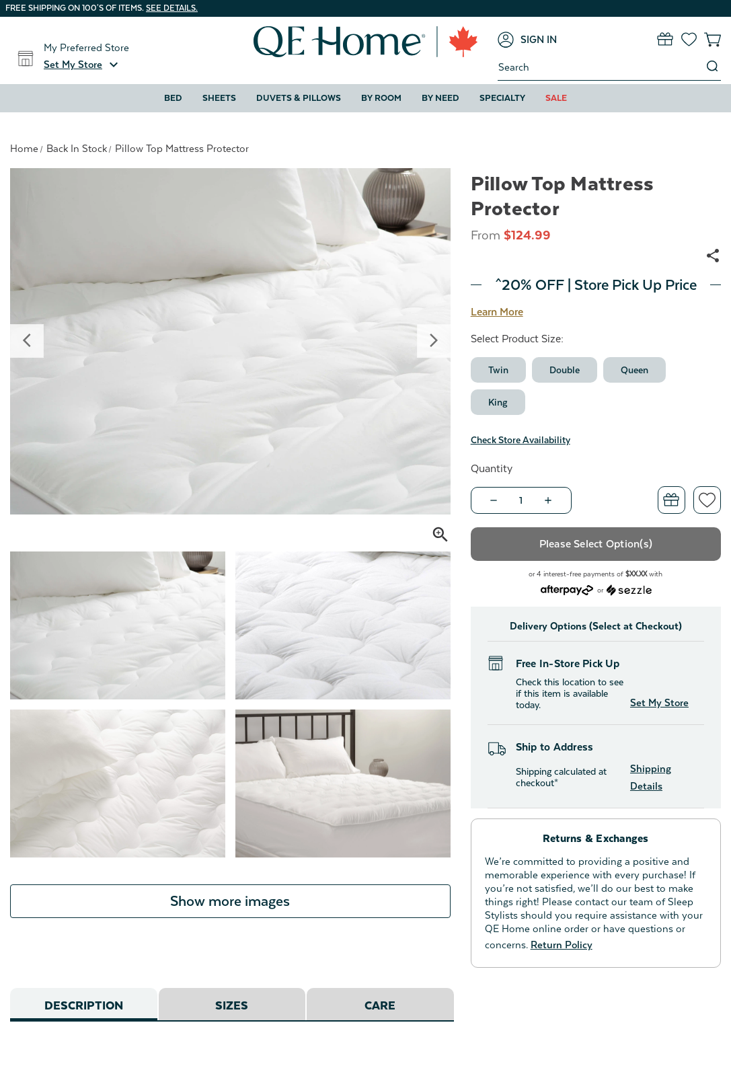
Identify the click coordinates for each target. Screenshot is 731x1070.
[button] (83, 64)
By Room (381, 98)
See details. (172, 8)
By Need (440, 98)
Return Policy (561, 944)
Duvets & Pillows (298, 98)
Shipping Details (650, 777)
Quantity (491, 469)
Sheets (219, 98)
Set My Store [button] (659, 702)
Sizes (231, 1005)
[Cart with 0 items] (712, 39)
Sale (556, 98)
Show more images (230, 901)
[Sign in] (527, 39)
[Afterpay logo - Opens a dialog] (567, 589)
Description (83, 1005)
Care (379, 1005)
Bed (173, 98)
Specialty (502, 98)
